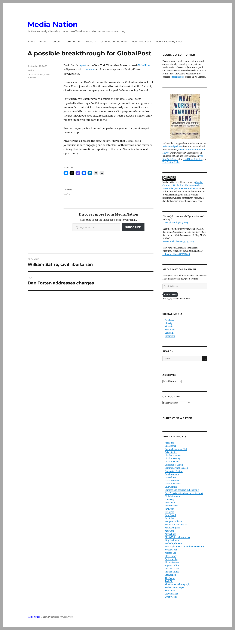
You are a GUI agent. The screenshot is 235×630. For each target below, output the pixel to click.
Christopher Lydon (174, 465)
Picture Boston (172, 562)
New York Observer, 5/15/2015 (179, 241)
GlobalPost (143, 65)
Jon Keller (169, 518)
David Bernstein (172, 480)
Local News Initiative (192, 159)
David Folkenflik (173, 483)
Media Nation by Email (169, 41)
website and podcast (172, 146)
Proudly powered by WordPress (58, 617)
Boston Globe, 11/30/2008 (177, 254)
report (82, 65)
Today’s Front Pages (174, 587)
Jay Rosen (169, 509)
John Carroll (170, 515)
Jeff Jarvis (169, 512)
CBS (30, 74)
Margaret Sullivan (173, 521)
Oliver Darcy (170, 556)
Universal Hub (171, 594)
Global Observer (172, 496)
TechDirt (169, 581)
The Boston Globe (171, 162)
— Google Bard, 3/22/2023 (175, 222)
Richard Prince (172, 572)
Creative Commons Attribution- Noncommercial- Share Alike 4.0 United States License (182, 185)
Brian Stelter (171, 452)
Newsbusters (171, 550)
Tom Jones (170, 590)
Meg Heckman (172, 540)
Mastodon (170, 329)
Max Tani (169, 531)
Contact (56, 41)
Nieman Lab (170, 553)
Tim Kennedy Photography (177, 584)
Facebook (169, 320)
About (43, 41)
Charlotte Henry (172, 458)
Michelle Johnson (173, 543)
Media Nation (53, 24)
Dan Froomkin (172, 474)
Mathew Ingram (172, 527)
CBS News (90, 69)
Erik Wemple (171, 487)
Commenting (73, 41)
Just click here (177, 77)
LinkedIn (169, 333)
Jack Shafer (170, 502)
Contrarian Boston (174, 471)
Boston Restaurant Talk (176, 449)
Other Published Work (114, 41)
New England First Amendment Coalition (184, 546)
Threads (169, 326)
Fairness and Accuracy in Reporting (182, 490)
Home (31, 41)
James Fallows (171, 505)
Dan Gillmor (171, 477)
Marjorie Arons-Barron (176, 524)
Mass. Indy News (141, 41)
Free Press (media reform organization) (184, 493)
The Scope (170, 578)
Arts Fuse (169, 443)
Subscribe (133, 227)
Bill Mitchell (170, 446)
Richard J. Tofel (172, 568)
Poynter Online (172, 565)
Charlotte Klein (172, 461)
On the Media (171, 559)
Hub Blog (169, 499)
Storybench (170, 575)
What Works (171, 597)
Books (89, 41)
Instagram (170, 336)
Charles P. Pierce (172, 455)
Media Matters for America (177, 537)
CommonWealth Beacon (176, 468)
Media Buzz (170, 534)
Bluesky (168, 323)
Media (31, 70)
